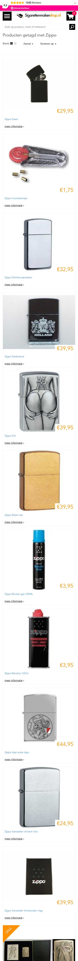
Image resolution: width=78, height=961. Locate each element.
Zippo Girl (10, 435)
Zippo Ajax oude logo (17, 752)
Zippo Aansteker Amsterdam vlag (24, 910)
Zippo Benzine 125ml (16, 673)
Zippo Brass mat (14, 515)
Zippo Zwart (11, 119)
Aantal (28, 43)
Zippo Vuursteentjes (16, 198)
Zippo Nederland (14, 356)
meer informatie (13, 126)
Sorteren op (48, 43)
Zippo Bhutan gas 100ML (19, 594)
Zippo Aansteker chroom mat (21, 831)
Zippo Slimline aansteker (18, 277)
